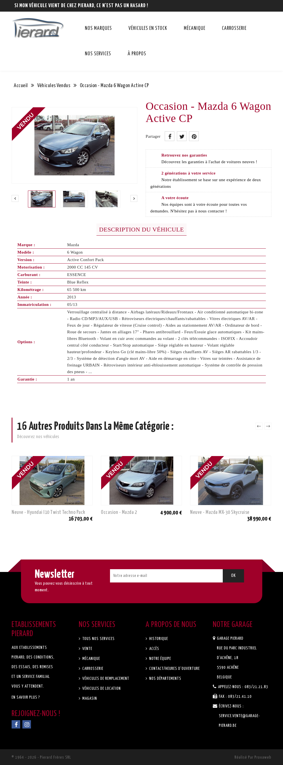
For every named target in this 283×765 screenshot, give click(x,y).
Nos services (98, 53)
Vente (86, 649)
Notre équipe (159, 659)
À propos (137, 53)
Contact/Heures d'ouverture (174, 669)
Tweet (182, 136)
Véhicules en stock (148, 28)
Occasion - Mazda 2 (119, 512)
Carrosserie (234, 28)
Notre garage (233, 625)
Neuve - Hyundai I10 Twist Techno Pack (48, 512)
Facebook (16, 724)
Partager (169, 136)
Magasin (89, 698)
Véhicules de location (101, 688)
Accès (153, 649)
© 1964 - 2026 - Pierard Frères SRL (41, 757)
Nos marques (98, 28)
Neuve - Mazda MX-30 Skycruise (220, 512)
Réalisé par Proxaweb (253, 757)
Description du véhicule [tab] (141, 229)
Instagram (26, 724)
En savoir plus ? (26, 697)
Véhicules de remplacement (105, 678)
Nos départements (164, 678)
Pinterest (194, 136)
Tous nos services (98, 639)
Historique (158, 639)
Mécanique (194, 28)
